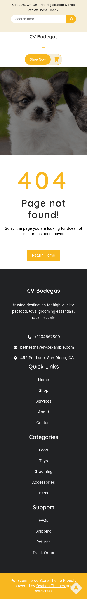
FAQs (44, 520)
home (43, 379)
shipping (43, 531)
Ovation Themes (51, 586)
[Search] (71, 19)
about (43, 412)
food (43, 450)
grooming (43, 471)
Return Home (43, 255)
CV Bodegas (44, 37)
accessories (43, 482)
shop (43, 390)
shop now (38, 59)
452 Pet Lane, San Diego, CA (43, 357)
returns (43, 542)
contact (43, 422)
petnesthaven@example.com (43, 347)
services (43, 401)
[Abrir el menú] (43, 47)
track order (43, 552)
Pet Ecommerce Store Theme (37, 580)
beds (43, 493)
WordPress (42, 591)
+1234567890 (43, 336)
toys (43, 460)
